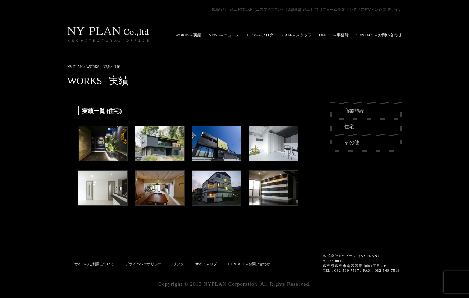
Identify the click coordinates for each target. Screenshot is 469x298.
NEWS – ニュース (224, 35)
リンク (178, 264)
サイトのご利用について (94, 264)
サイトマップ (206, 264)
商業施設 (354, 111)
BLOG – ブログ (260, 35)
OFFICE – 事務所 (334, 35)
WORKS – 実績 (188, 35)
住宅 (349, 126)
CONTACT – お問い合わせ (379, 35)
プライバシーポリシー (143, 264)
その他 (351, 142)
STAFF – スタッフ (296, 35)
